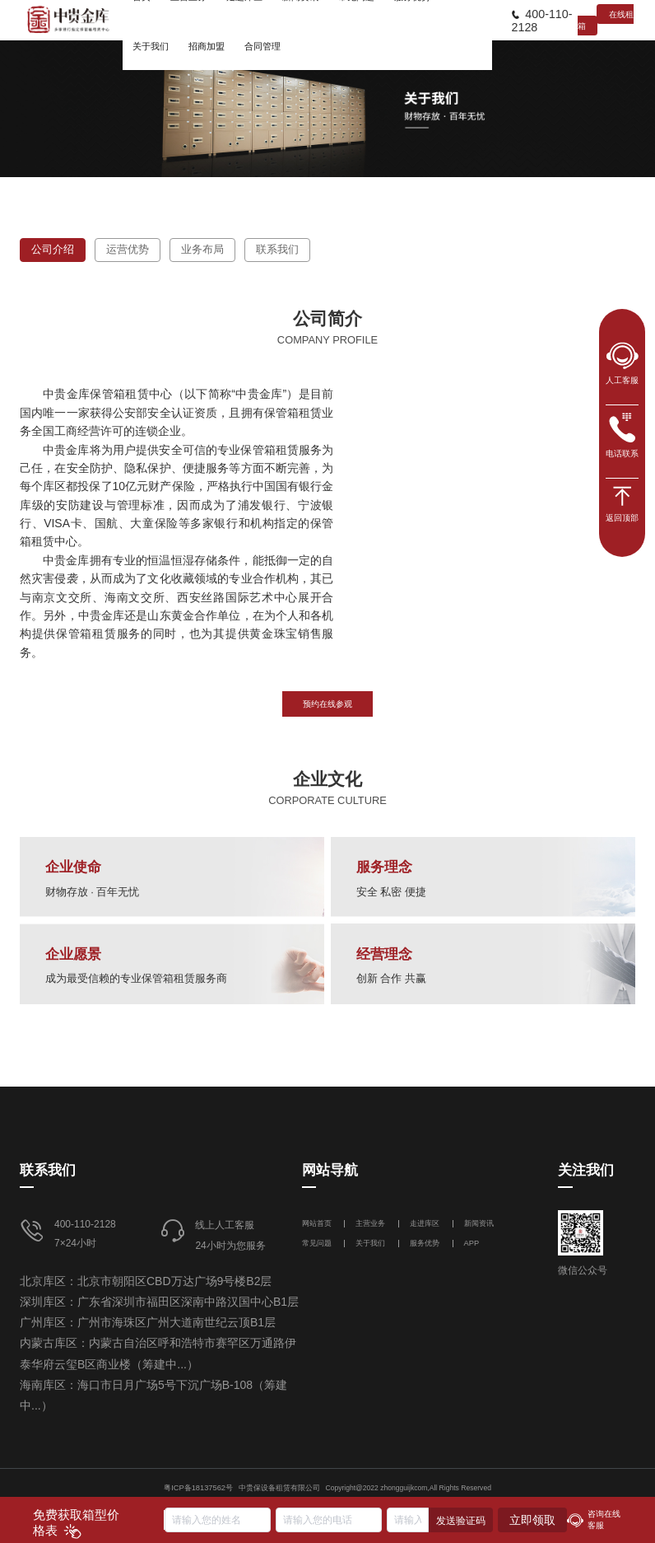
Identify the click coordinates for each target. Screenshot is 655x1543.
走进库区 (426, 1223)
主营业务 (370, 1223)
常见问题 (317, 1243)
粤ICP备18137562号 (198, 1488)
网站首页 (318, 1223)
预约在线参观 (327, 703)
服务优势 (424, 1243)
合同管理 (262, 46)
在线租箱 (605, 20)
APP (472, 1243)
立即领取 (532, 1520)
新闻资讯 (479, 1223)
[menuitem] (151, 45)
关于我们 (370, 1243)
